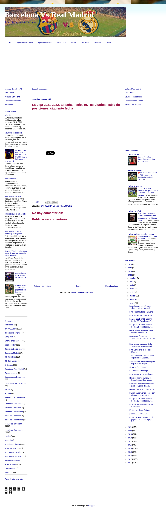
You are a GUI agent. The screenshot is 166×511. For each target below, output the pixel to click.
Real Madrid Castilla (13, 452)
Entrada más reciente (42, 286)
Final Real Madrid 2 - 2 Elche (141, 312)
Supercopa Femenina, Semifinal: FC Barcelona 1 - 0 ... (142, 338)
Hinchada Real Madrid (14, 412)
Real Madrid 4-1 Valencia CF (141, 374)
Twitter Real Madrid (133, 105)
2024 (130, 268)
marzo (132, 296)
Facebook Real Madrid (134, 101)
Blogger (91, 506)
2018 (130, 438)
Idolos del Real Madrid (14, 420)
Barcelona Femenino (13, 333)
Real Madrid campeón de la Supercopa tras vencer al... (141, 345)
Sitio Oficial (9, 93)
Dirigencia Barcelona (13, 349)
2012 (130, 459)
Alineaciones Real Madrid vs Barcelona (20, 275)
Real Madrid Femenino (14, 456)
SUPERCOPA (10, 464)
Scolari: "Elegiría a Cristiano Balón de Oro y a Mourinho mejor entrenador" (16, 253)
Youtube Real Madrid (133, 97)
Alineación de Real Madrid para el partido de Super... (142, 362)
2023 (130, 271)
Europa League (11, 373)
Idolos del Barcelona (13, 416)
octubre (133, 278)
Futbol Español (134, 211)
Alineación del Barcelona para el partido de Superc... (141, 357)
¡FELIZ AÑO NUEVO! (138, 414)
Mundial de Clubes (12, 444)
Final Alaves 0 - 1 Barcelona (140, 315)
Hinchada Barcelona (13, 408)
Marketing (9, 440)
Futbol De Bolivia (135, 155)
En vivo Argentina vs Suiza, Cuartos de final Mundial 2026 (146, 159)
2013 (130, 455)
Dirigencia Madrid (12, 353)
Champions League (12, 341)
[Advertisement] (83, 67)
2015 (130, 448)
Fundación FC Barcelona (15, 397)
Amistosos (9, 325)
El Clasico (9, 365)
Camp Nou (9, 337)
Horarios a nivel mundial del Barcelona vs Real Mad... (140, 379)
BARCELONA (46, 206)
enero (132, 303)
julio (132, 282)
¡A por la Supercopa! (137, 367)
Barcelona (97, 43)
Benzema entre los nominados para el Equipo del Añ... (141, 385)
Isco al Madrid (10, 179)
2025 (130, 264)
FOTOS (8, 393)
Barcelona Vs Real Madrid (49, 14)
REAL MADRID (66, 206)
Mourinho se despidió (13, 133)
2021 (130, 427)
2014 (130, 452)
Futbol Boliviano (135, 170)
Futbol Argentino (135, 186)
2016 (130, 445)
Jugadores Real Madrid (24, 43)
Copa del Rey (10, 345)
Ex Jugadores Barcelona (15, 377)
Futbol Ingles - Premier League (141, 234)
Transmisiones (10, 468)
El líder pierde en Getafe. (139, 410)
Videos (73, 43)
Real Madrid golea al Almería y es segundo (13, 232)
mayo (132, 289)
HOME (9, 43)
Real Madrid (85, 43)
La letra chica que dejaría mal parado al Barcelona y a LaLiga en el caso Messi (16, 155)
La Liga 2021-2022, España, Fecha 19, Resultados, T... (141, 400)
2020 (130, 431)
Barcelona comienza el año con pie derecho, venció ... (142, 394)
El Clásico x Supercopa (138, 371)
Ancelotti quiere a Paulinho (15, 214)
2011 (130, 463)
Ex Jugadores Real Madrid (15, 383)
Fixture (108, 43)
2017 (130, 441)
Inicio (78, 286)
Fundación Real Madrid (14, 404)
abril (132, 292)
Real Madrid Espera (13, 196)
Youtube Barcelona (12, 97)
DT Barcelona (10, 357)
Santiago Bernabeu (12, 460)
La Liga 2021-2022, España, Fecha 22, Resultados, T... (141, 320)
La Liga (56, 206)
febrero (133, 299)
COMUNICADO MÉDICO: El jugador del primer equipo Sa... (141, 419)
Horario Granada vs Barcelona (141, 389)
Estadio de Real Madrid (14, 369)
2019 (130, 434)
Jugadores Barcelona (45, 43)
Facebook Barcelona (13, 101)
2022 (130, 275)
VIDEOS (8, 472)
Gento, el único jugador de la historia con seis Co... (141, 331)
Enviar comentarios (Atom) (82, 292)
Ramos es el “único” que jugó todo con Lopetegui (20, 288)
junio (132, 285)
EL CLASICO (61, 43)
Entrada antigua (111, 286)
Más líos (8, 115)
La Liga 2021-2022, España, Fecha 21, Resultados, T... (141, 326)
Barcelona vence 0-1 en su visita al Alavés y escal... (140, 307)
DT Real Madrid (11, 361)
